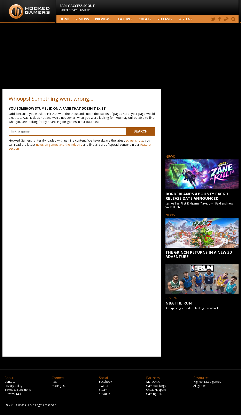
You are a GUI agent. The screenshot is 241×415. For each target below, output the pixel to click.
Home (64, 19)
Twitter (103, 386)
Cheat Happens (156, 390)
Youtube (104, 394)
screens (185, 19)
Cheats (145, 19)
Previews (102, 19)
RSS (54, 382)
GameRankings (156, 386)
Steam (103, 390)
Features (124, 19)
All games (199, 386)
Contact (10, 382)
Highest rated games (207, 382)
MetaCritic (153, 382)
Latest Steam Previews (77, 7)
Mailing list (59, 386)
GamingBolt (154, 394)
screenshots (134, 140)
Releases (164, 19)
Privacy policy (13, 386)
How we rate (13, 394)
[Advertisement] (120, 56)
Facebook (105, 382)
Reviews (82, 19)
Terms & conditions (18, 390)
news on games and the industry (59, 144)
